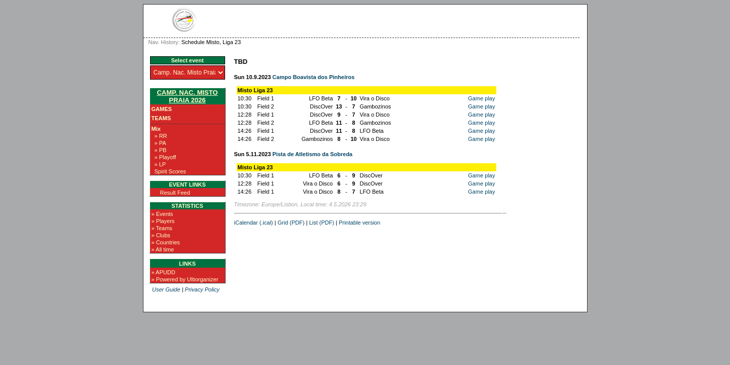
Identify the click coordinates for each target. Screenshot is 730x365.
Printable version (359, 223)
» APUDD (163, 272)
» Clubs (161, 235)
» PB (161, 150)
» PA (160, 143)
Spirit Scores (170, 171)
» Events (162, 214)
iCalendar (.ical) (253, 223)
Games (162, 109)
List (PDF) (322, 223)
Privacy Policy (202, 289)
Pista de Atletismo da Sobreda (312, 154)
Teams (161, 118)
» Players (163, 221)
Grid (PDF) (291, 223)
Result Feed (175, 193)
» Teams (162, 228)
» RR (161, 136)
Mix (156, 129)
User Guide (166, 289)
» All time (163, 249)
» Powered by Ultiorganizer (185, 279)
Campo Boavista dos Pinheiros (313, 77)
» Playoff (165, 157)
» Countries (166, 242)
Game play (481, 98)
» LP (160, 164)
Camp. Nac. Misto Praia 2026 (187, 96)
